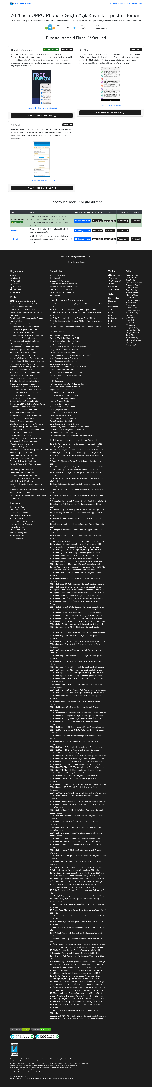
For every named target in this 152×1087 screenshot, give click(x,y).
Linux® (14, 284)
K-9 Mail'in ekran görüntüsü (110, 105)
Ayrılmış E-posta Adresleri (21, 524)
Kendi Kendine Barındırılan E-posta (65, 286)
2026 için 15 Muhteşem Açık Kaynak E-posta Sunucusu (77, 621)
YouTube (113, 286)
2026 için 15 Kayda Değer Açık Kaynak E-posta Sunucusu (77, 615)
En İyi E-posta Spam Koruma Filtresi (65, 341)
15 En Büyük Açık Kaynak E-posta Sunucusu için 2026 (76, 537)
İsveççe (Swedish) (132, 333)
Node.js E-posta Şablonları (61, 401)
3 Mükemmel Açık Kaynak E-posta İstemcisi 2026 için (77, 961)
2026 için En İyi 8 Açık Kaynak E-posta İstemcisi (77, 1019)
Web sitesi (123, 221)
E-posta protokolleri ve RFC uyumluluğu (67, 372)
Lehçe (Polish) (131, 320)
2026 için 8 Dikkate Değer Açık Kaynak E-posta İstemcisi (76, 737)
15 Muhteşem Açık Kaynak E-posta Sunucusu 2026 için (77, 970)
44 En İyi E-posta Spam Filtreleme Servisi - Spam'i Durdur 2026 (77, 326)
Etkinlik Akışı (113, 298)
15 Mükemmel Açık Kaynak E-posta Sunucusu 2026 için (77, 957)
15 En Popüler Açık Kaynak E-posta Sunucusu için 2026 (76, 467)
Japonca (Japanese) (133, 310)
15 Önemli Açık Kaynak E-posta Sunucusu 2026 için (77, 878)
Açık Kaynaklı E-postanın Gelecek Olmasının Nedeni (72, 435)
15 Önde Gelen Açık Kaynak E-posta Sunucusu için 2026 (76, 485)
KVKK (110, 312)
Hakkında (112, 301)
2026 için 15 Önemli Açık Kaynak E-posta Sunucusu (76, 550)
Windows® (15, 278)
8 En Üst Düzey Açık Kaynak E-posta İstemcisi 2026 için (76, 1011)
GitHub (112, 278)
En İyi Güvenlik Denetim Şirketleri (64, 349)
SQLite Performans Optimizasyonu (64, 418)
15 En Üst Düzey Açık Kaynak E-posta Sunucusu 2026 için (74, 900)
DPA (110, 315)
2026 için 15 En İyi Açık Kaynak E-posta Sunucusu (76, 561)
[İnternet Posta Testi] (47, 1036)
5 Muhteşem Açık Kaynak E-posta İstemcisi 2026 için (76, 973)
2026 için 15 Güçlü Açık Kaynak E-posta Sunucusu (75, 555)
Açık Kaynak (55, 295)
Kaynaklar (15, 503)
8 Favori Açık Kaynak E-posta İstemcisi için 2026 (75, 547)
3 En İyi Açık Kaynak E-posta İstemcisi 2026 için (77, 896)
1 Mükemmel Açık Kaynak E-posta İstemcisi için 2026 (77, 509)
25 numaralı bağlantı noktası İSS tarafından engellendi (28, 497)
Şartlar (111, 309)
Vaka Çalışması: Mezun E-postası (64, 358)
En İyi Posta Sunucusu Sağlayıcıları (64, 344)
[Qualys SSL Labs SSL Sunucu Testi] (20, 1029)
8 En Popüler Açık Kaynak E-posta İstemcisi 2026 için (78, 928)
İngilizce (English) (132, 287)
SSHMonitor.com (17, 535)
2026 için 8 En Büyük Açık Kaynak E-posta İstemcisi (78, 632)
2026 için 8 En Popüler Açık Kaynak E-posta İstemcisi (76, 587)
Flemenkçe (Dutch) (133, 285)
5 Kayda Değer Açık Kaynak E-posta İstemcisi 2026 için (75, 967)
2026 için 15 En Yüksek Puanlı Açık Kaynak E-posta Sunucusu (75, 697)
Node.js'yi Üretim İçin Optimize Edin (65, 386)
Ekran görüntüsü (82, 221)
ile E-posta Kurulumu (23, 324)
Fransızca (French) (133, 292)
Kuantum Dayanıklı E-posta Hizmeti (65, 412)
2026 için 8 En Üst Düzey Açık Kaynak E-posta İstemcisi (78, 784)
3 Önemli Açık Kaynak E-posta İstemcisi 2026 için (76, 990)
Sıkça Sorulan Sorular (76, 262)
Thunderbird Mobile (19, 219)
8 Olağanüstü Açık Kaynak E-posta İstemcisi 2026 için (75, 953)
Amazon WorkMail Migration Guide (65, 338)
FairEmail (15, 230)
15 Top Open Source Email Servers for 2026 (77, 567)
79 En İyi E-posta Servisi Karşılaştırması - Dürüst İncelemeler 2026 (75, 305)
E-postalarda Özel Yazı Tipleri (62, 369)
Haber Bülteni (115, 275)
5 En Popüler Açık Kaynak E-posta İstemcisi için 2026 (75, 469)
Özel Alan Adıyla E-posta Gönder (24, 304)
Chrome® (15, 289)
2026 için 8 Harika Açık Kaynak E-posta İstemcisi (77, 863)
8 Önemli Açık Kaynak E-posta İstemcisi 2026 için (76, 881)
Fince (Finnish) (131, 290)
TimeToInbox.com (17, 529)
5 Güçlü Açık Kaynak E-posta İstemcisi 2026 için (73, 887)
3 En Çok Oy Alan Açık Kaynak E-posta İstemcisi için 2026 (75, 462)
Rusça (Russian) (132, 328)
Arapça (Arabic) (132, 275)
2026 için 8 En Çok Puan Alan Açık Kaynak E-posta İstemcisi (75, 580)
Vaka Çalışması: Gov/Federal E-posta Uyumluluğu (71, 355)
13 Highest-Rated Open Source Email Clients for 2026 (77, 592)
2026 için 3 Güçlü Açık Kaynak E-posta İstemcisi (75, 663)
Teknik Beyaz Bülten (58, 275)
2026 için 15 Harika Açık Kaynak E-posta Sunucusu (74, 743)
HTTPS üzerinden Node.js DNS (63, 398)
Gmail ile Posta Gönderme (21, 306)
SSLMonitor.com (17, 538)
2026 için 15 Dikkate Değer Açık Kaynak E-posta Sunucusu (77, 731)
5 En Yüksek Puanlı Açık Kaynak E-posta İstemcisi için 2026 (77, 479)
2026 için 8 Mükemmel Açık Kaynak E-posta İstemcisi (76, 612)
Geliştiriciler (56, 271)
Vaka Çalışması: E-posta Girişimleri (64, 424)
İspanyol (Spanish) (133, 330)
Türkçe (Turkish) (132, 338)
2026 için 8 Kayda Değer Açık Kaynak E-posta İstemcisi (76, 618)
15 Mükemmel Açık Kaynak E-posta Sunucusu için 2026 (75, 505)
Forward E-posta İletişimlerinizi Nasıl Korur (68, 429)
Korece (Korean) (132, 312)
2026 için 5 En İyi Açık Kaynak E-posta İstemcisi (75, 564)
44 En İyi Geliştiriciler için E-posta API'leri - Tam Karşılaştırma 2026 (76, 322)
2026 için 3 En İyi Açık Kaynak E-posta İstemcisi (76, 670)
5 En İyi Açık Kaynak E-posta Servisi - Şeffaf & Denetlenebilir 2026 (75, 314)
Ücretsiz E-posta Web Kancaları (63, 284)
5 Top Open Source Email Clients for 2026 (76, 570)
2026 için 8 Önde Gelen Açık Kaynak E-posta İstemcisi (75, 823)
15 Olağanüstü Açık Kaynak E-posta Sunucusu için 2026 (76, 497)
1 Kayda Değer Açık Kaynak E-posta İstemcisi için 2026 (76, 520)
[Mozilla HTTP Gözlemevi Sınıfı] (41, 1029)
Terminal (15, 292)
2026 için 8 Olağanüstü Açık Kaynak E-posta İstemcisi (77, 607)
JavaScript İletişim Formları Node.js (64, 395)
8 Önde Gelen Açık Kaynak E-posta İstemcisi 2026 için (76, 947)
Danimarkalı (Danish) (134, 282)
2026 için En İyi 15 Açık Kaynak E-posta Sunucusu (78, 1016)
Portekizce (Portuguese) (131, 324)
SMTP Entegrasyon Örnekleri (22, 301)
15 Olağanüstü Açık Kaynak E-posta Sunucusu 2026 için (76, 950)
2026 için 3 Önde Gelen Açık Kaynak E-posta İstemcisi (76, 598)
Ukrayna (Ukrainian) (133, 340)
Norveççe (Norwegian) (130, 316)
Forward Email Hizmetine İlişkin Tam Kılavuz (68, 384)
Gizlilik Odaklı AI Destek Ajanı (62, 352)
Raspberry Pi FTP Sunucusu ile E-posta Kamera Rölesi (26, 319)
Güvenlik (112, 304)
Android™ (16, 281)
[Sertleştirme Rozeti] (14, 1049)
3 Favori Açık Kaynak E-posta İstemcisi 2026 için (76, 984)
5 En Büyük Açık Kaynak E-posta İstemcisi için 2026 (78, 541)
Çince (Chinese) (132, 277)
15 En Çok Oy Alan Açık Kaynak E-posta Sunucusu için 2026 (76, 457)
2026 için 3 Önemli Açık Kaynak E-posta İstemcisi (75, 552)
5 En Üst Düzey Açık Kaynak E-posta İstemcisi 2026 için (77, 906)
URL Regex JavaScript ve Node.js (64, 432)
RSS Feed (113, 289)
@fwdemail (114, 281)
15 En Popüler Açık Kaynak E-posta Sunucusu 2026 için (76, 923)
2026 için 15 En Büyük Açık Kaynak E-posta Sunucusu (74, 628)
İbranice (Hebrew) (132, 297)
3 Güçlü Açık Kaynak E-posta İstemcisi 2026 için (76, 996)
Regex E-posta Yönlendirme (62, 292)
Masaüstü (15, 286)
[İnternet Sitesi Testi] (22, 1036)
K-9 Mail (14, 239)
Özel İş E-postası (17, 507)
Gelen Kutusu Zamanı (19, 512)
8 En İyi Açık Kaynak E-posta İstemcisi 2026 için (74, 870)
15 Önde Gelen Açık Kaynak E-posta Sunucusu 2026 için (77, 944)
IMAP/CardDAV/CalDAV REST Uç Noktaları (68, 366)
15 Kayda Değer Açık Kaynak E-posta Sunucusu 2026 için (76, 964)
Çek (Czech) (130, 280)
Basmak (111, 324)
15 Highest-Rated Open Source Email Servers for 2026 (77, 590)
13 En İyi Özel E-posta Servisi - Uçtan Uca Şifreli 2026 (73, 309)
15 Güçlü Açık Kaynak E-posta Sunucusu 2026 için (74, 884)
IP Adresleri (55, 278)
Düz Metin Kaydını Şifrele (23, 521)
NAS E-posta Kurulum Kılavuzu (23, 309)
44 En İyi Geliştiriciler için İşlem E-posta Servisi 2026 (72, 318)
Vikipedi (136, 221)
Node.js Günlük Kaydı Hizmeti (62, 407)
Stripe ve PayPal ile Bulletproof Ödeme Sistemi (70, 427)
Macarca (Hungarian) (134, 300)
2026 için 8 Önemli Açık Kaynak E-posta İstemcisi (75, 764)
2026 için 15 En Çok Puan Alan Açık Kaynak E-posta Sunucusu (75, 574)
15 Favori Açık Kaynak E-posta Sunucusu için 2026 (76, 544)
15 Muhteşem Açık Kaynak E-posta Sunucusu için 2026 (77, 525)
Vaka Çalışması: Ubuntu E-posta (63, 361)
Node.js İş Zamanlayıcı (59, 404)
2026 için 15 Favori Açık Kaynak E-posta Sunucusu (74, 637)
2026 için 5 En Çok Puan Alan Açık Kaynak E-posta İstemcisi (76, 685)
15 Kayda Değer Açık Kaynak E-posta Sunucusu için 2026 (77, 514)
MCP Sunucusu (56, 381)
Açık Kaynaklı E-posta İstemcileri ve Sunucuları (74, 440)
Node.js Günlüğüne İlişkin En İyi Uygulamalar (69, 346)
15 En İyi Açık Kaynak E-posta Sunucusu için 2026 (76, 444)
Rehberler (15, 297)
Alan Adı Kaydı (16, 518)
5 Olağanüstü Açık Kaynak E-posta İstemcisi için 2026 (78, 501)
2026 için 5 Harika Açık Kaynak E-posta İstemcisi (77, 747)
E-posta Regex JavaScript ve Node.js (65, 375)
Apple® (13, 275)
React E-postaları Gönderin (61, 421)
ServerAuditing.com (18, 532)
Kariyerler (112, 326)
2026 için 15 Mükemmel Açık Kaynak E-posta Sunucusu (77, 610)
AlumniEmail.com (17, 527)
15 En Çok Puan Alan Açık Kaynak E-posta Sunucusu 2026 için (78, 911)
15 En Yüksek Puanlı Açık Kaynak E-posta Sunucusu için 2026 (76, 474)
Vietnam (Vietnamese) (131, 344)
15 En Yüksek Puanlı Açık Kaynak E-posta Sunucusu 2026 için (76, 934)
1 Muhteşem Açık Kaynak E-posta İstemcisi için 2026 (76, 531)
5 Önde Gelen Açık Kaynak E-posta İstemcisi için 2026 (77, 491)
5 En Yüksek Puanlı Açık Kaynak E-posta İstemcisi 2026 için (77, 940)
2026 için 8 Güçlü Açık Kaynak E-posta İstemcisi (74, 558)
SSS (140, 3)
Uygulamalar (17, 271)
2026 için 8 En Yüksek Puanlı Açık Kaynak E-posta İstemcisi (75, 703)
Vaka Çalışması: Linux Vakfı (61, 364)
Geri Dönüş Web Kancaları (61, 289)
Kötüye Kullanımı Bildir (115, 319)
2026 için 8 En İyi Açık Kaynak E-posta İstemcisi (73, 753)
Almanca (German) (133, 295)
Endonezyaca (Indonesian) (131, 303)
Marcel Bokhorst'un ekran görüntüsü (41, 180)
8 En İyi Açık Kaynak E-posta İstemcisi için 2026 (75, 447)
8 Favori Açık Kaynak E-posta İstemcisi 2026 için (76, 876)
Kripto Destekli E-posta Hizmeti (63, 389)
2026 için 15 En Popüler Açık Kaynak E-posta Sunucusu (77, 584)
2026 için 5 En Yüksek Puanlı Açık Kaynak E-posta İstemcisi (78, 793)
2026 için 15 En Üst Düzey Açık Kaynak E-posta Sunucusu (74, 780)
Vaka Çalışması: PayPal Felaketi (63, 409)
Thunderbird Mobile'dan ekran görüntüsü (41, 108)
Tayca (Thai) (130, 335)
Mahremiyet (132, 3)
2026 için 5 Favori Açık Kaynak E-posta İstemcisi (77, 641)
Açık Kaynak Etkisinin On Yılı (62, 335)
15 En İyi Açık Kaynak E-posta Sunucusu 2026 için (75, 867)
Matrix (112, 284)
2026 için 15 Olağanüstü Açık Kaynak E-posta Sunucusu (74, 602)
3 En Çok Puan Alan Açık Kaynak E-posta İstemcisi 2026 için (77, 917)
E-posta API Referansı (59, 281)
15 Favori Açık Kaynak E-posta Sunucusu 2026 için (77, 873)
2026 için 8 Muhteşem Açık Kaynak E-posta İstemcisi (76, 624)
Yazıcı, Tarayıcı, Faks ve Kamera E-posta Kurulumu (26, 314)
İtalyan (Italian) (131, 307)
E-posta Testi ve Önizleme (61, 378)
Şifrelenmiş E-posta (118, 3)
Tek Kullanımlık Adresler (20, 515)
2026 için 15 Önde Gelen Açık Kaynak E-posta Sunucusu (77, 595)
